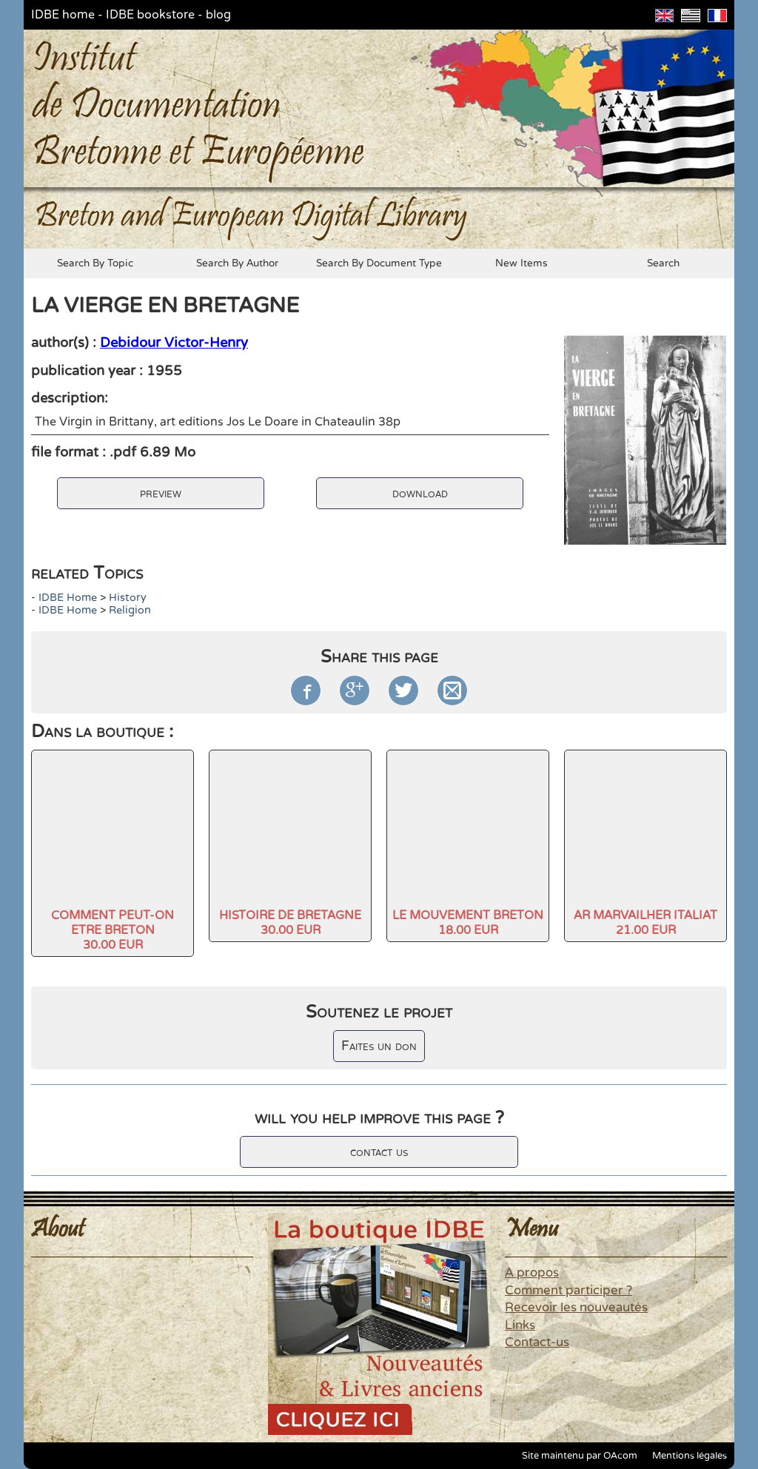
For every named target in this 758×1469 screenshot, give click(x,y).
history (128, 597)
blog (218, 14)
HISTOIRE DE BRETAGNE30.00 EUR (290, 923)
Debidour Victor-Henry (174, 343)
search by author (237, 263)
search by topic (95, 263)
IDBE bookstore (150, 14)
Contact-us (537, 1342)
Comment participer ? (568, 1290)
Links (520, 1325)
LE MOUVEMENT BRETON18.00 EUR (467, 923)
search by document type (379, 263)
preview (160, 493)
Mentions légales (689, 1456)
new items (521, 263)
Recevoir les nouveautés (576, 1307)
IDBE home (63, 14)
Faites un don (379, 1046)
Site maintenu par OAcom (579, 1456)
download (420, 493)
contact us (379, 1152)
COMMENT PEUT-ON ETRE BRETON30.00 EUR (112, 930)
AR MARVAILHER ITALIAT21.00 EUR (645, 923)
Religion (130, 610)
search (663, 263)
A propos (532, 1272)
